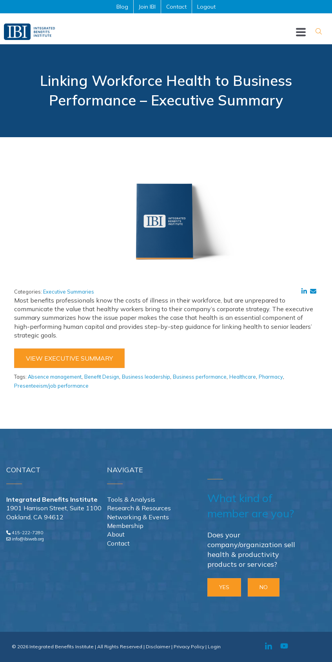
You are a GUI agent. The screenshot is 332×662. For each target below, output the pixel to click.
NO (263, 587)
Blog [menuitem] (122, 6)
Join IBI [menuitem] (147, 6)
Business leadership (146, 377)
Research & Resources (139, 508)
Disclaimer (158, 646)
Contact (118, 543)
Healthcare (242, 377)
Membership (125, 526)
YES (224, 587)
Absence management (55, 377)
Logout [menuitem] (206, 6)
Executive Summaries (68, 291)
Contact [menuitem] (176, 6)
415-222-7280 (27, 532)
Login (214, 646)
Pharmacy (271, 377)
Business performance (200, 377)
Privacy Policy (189, 646)
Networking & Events (138, 517)
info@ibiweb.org (28, 539)
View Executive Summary (69, 358)
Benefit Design (101, 377)
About (116, 534)
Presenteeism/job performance (51, 386)
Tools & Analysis (131, 499)
